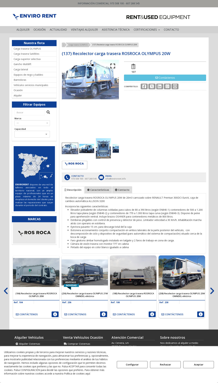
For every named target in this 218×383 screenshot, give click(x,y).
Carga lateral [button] (21, 69)
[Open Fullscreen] (113, 66)
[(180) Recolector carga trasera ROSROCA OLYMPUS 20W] (133, 272)
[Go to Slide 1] (70, 148)
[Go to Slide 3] (103, 148)
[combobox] (32, 123)
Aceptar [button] (198, 364)
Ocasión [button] (18, 90)
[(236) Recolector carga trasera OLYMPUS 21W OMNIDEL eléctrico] (84, 272)
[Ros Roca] (34, 233)
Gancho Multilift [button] (22, 64)
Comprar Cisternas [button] (77, 343)
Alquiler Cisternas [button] (27, 343)
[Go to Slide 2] (87, 148)
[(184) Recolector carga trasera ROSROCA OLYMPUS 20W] (36, 272)
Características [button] (98, 189)
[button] (34, 17)
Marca (17, 118)
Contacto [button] (122, 189)
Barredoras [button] (20, 79)
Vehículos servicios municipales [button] (31, 85)
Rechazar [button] (165, 364)
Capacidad (20, 129)
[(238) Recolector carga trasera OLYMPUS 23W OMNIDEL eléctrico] (182, 272)
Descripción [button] (73, 189)
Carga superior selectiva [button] (27, 59)
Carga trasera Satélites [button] (26, 53)
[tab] (73, 189)
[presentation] (6, 291)
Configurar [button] (132, 364)
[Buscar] (47, 112)
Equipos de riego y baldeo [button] (28, 74)
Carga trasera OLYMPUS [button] (27, 48)
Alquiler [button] (18, 95)
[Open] (46, 134)
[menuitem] (23, 29)
